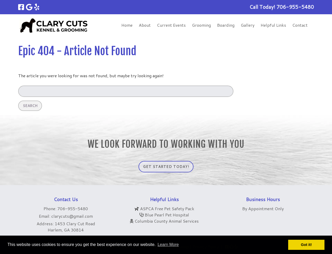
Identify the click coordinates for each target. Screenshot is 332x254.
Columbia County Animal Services (167, 221)
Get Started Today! (166, 166)
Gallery (247, 25)
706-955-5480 (72, 208)
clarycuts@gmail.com (72, 216)
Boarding (225, 25)
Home (127, 25)
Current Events (171, 25)
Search (30, 105)
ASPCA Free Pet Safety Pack (167, 208)
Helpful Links (273, 25)
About (145, 25)
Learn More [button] (168, 244)
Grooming (201, 25)
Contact (300, 25)
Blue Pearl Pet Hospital (167, 215)
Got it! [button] (306, 245)
